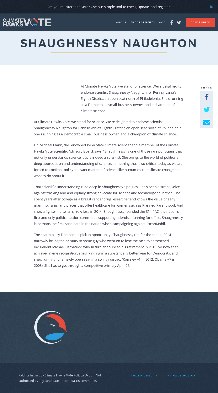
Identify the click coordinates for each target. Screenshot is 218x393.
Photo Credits (144, 375)
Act (162, 22)
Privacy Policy (181, 375)
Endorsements (143, 22)
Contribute (200, 22)
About (121, 22)
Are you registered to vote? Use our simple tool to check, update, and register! (109, 6)
